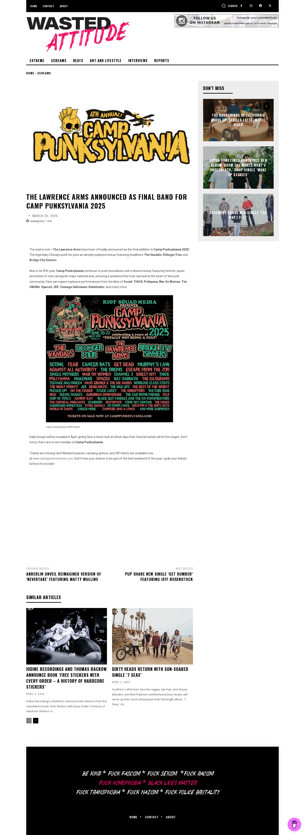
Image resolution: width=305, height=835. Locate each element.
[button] (230, 6)
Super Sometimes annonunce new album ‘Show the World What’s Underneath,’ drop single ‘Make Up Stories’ (238, 167)
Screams (44, 73)
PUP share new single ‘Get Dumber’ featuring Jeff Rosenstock (159, 576)
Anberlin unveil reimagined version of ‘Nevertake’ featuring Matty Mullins (63, 576)
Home (30, 73)
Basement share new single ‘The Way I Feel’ (238, 215)
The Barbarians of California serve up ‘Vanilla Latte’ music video (238, 120)
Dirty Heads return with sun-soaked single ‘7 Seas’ (150, 672)
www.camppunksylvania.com (53, 458)
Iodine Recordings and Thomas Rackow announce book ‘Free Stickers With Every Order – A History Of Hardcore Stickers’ (66, 678)
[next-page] (35, 720)
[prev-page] (29, 720)
